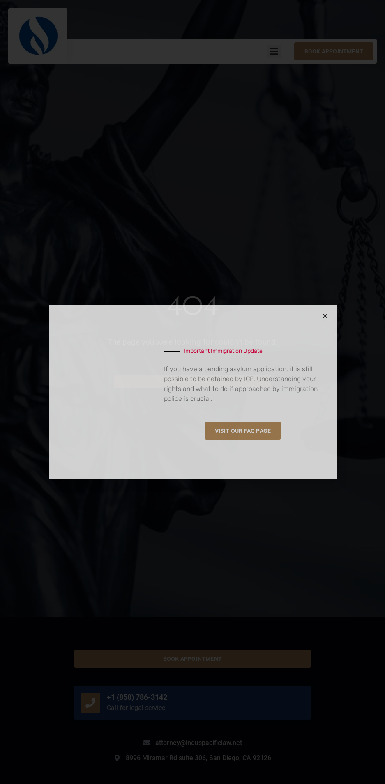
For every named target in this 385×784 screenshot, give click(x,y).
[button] (325, 316)
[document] (192, 392)
